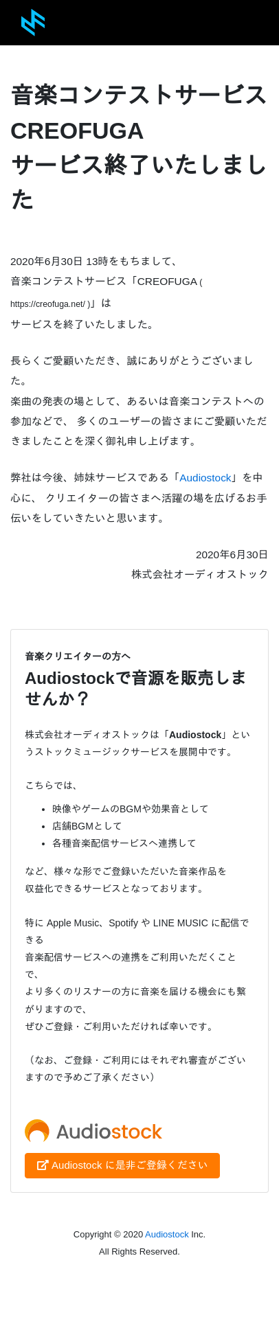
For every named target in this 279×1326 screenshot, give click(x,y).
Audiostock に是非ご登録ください (122, 1165)
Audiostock (205, 477)
